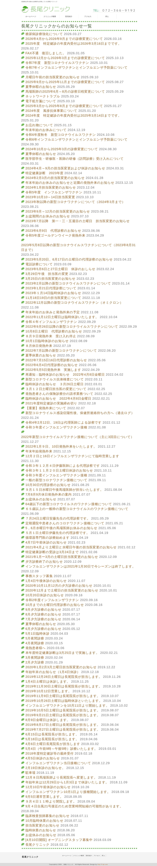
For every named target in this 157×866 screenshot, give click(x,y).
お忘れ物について (39, 125)
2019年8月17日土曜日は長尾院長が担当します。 (62, 725)
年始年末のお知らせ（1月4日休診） (52, 672)
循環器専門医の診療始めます (47, 537)
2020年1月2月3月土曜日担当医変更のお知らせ (61, 667)
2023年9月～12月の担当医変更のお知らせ (57, 211)
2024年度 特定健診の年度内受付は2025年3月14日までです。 (73, 115)
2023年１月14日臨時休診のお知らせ (53, 293)
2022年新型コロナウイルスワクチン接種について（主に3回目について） (77, 437)
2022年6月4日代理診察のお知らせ (51, 365)
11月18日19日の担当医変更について (53, 298)
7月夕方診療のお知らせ (43, 619)
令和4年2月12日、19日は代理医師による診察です (63, 422)
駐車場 (30, 772)
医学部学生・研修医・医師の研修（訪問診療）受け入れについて (74, 159)
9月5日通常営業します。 (44, 796)
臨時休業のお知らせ (40, 830)
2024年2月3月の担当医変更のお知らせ (55, 178)
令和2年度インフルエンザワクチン (52, 600)
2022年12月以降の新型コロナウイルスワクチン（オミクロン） (74, 302)
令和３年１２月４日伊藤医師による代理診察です (62, 465)
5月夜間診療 (34, 638)
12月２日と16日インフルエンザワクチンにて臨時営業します (72, 456)
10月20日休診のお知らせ (44, 595)
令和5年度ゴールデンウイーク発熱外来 (55, 235)
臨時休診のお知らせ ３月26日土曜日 (54, 384)
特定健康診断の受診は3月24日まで (52, 552)
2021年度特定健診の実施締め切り (51, 403)
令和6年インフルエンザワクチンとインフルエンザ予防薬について (76, 139)
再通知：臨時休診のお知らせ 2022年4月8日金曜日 (65, 374)
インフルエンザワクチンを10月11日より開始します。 (67, 705)
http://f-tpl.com (102, 864)
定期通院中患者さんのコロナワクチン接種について (64, 523)
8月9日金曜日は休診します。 (47, 720)
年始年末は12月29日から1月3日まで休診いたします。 (67, 782)
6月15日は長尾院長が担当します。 (52, 734)
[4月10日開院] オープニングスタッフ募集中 (59, 840)
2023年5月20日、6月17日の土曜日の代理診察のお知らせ (69, 259)
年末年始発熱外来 (38, 451)
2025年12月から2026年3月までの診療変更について (65, 58)
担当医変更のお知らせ (42, 825)
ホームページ (66, 855)
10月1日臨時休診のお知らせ (47, 341)
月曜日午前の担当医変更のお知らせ (52, 77)
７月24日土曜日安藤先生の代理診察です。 (57, 518)
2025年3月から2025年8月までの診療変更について (64, 106)
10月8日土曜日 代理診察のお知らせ (53, 331)
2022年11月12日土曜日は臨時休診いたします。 (62, 317)
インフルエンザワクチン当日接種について (58, 763)
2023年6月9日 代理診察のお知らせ (53, 230)
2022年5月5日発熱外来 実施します (53, 370)
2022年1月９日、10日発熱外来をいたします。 (61, 446)
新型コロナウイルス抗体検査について (54, 379)
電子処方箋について (40, 101)
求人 (103, 855)
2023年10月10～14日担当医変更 (50, 197)
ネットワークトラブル (42, 96)
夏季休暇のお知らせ (40, 87)
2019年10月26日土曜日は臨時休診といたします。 (63, 701)
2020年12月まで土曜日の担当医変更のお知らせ (61, 590)
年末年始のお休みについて (46, 130)
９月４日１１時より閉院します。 (51, 801)
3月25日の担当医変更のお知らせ (50, 278)
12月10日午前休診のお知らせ (48, 787)
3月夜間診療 (34, 657)
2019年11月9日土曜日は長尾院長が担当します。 (62, 696)
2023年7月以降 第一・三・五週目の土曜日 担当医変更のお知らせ (77, 221)
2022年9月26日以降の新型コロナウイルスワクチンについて (71, 326)
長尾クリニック (37, 844)
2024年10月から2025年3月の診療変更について (61, 149)
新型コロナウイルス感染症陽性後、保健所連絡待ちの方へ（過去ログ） (79, 413)
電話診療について (39, 264)
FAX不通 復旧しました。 (45, 53)
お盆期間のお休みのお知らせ (47, 216)
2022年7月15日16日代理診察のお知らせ (56, 360)
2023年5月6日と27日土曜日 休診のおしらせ (60, 269)
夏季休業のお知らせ (40, 355)
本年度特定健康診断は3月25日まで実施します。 (62, 653)
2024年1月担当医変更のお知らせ (50, 187)
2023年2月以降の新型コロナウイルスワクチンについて (68, 283)
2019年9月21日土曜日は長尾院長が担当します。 (62, 715)
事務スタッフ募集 (39, 576)
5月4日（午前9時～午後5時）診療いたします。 (61, 749)
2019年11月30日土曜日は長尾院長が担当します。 (63, 686)
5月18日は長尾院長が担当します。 (52, 739)
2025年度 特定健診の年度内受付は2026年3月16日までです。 (73, 43)
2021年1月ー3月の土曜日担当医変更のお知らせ (61, 557)
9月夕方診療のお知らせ (43, 609)
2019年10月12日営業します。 (48, 691)
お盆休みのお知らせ (40, 499)
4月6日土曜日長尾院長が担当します (52, 744)
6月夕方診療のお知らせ (43, 629)
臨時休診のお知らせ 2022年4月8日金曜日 (58, 398)
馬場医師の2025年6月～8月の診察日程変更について (65, 91)
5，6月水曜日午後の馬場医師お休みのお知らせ (61, 528)
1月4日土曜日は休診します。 (47, 681)
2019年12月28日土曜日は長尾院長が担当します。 (63, 677)
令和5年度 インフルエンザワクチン (54, 192)
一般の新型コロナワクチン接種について (56, 480)
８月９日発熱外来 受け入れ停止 (50, 336)
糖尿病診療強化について (44, 34)
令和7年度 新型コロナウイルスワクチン (57, 63)
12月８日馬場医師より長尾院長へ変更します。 (61, 777)
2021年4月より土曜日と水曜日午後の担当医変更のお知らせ (71, 547)
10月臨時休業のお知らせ (44, 820)
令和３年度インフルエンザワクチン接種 (56, 427)
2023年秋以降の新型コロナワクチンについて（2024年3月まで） (75, 202)
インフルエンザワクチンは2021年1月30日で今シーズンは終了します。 (80, 566)
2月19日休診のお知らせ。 (45, 768)
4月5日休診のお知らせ (42, 758)
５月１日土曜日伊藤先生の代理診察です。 (57, 533)
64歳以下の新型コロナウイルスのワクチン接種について (68, 504)
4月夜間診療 (34, 643)
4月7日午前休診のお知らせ (46, 542)
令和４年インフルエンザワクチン (51, 322)
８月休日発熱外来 (38, 346)
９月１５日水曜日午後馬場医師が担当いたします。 (64, 489)
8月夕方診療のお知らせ (43, 614)
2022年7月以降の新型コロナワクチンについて (61, 350)
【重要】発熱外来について (45, 408)
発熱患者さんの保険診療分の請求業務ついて (59, 394)
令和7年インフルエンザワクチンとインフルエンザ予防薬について (76, 67)
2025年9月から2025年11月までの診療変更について (65, 82)
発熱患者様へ (35, 648)
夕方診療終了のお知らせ (44, 561)
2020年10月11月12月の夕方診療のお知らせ (59, 585)
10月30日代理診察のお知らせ (48, 485)
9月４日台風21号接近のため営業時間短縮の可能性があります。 (74, 806)
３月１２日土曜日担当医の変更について (55, 389)
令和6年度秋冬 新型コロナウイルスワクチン (60, 135)
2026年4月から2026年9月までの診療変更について (64, 39)
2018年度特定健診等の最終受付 (49, 753)
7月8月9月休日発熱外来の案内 (48, 494)
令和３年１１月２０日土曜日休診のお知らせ (59, 470)
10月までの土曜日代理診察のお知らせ (54, 605)
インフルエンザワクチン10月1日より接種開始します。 (67, 792)
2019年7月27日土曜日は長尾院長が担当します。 (62, 729)
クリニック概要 (78, 855)
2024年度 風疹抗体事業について (51, 111)
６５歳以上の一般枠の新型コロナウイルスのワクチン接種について (76, 509)
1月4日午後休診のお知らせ (46, 581)
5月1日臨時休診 (37, 633)
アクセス (97, 855)
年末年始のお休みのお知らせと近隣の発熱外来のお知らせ (69, 182)
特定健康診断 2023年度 (44, 173)
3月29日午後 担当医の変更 (46, 274)
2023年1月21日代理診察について (51, 288)
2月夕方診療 (34, 662)
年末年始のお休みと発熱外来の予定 (52, 312)
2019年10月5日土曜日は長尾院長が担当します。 (62, 710)
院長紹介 (89, 855)
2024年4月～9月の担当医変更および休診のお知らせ (65, 168)
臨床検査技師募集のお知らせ (47, 816)
